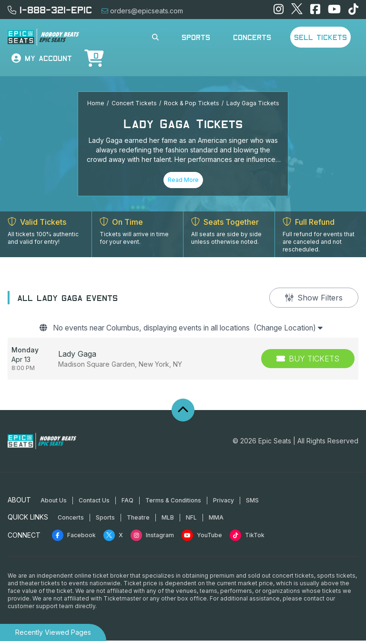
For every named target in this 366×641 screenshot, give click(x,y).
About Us (54, 500)
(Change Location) (298, 328)
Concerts (252, 37)
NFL (191, 517)
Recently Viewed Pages (53, 632)
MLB (168, 517)
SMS (252, 500)
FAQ (127, 500)
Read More (183, 179)
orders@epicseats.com (142, 11)
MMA (216, 517)
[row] (183, 359)
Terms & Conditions (173, 500)
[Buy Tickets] (308, 359)
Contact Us (94, 500)
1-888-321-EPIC (50, 9)
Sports (196, 37)
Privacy (223, 500)
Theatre (138, 517)
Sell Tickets (320, 37)
